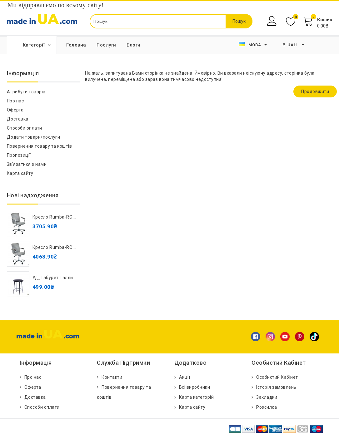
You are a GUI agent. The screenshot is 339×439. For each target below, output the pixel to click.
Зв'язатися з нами (27, 164)
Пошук (239, 21)
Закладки (266, 397)
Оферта (15, 109)
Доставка (17, 118)
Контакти (112, 377)
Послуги (106, 45)
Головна (76, 45)
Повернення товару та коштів (39, 146)
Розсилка (266, 407)
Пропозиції (19, 155)
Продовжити (315, 91)
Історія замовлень (276, 387)
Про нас (15, 100)
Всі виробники (194, 387)
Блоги (134, 45)
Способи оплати (24, 128)
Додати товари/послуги (33, 137)
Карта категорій (196, 397)
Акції (184, 377)
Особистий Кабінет (277, 377)
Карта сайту (20, 173)
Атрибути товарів (26, 91)
